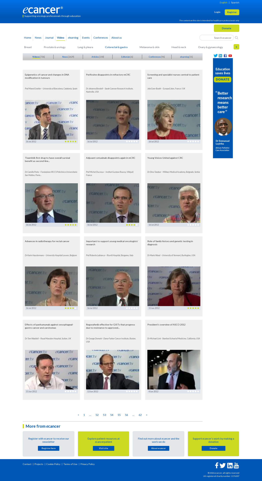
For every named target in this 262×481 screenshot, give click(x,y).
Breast (28, 47)
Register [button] (232, 12)
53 (104, 414)
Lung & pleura (85, 47)
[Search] (236, 37)
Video (60, 37)
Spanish (235, 2)
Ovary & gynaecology (210, 47)
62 (140, 414)
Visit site (103, 448)
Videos (36, 56)
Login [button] (217, 12)
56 (126, 414)
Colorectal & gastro (116, 47)
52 (97, 414)
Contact (27, 464)
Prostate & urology (55, 47)
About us (116, 37)
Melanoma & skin (149, 47)
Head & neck (178, 47)
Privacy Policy (87, 464)
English (223, 2)
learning (73, 37)
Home (27, 37)
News (38, 37)
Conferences (100, 37)
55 (119, 414)
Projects (39, 464)
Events (86, 37)
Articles (95, 56)
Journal (49, 37)
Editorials (125, 56)
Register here (49, 448)
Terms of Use (70, 464)
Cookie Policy (53, 464)
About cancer (158, 448)
